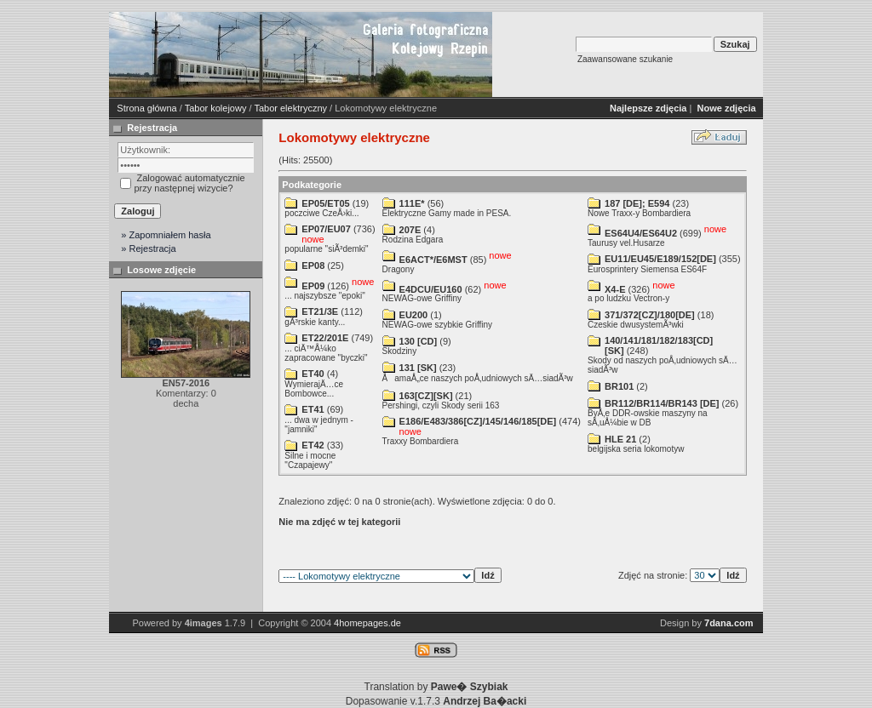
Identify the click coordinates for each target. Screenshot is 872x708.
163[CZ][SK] (426, 396)
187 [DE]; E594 (637, 203)
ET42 (312, 445)
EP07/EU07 (325, 229)
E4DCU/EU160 (430, 288)
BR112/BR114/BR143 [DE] (662, 403)
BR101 (619, 386)
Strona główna (146, 108)
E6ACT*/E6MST (433, 259)
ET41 (312, 409)
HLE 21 (620, 439)
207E (410, 230)
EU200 (413, 315)
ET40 (312, 373)
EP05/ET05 (325, 203)
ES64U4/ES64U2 (641, 233)
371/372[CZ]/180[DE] (650, 315)
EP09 (312, 286)
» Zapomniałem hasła (165, 235)
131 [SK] (418, 368)
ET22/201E (324, 338)
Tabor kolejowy (216, 108)
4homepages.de (367, 623)
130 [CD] (418, 341)
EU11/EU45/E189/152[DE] (660, 259)
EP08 (312, 265)
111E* (412, 203)
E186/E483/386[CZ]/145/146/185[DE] (478, 421)
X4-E (615, 288)
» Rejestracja (148, 248)
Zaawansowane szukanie (625, 59)
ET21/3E (319, 311)
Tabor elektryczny (290, 108)
